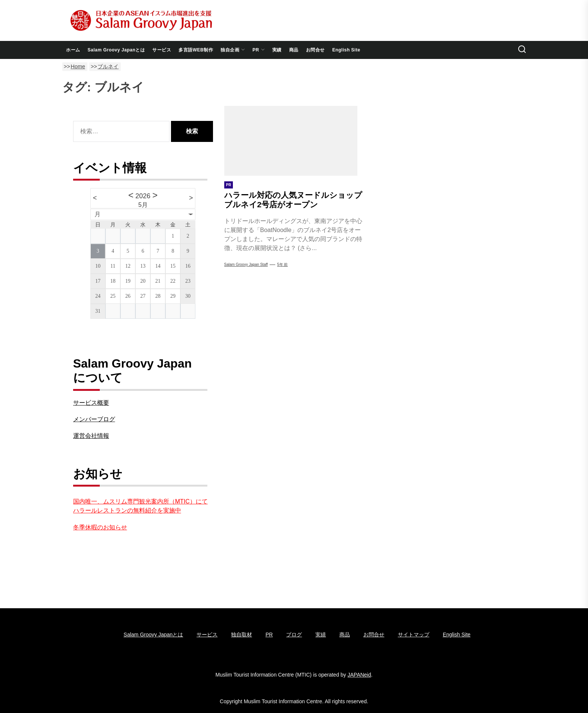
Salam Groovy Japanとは (116, 50)
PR (258, 50)
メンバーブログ (94, 419)
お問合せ (315, 50)
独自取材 (241, 635)
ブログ (294, 635)
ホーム (73, 50)
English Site (346, 50)
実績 (277, 50)
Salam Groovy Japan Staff (246, 264)
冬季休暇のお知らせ (100, 527)
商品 (293, 50)
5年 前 (282, 264)
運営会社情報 (91, 436)
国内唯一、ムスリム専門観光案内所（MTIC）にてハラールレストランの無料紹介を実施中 (140, 506)
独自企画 (232, 50)
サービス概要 (91, 402)
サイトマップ (413, 635)
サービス (161, 50)
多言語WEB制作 (195, 50)
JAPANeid (359, 675)
